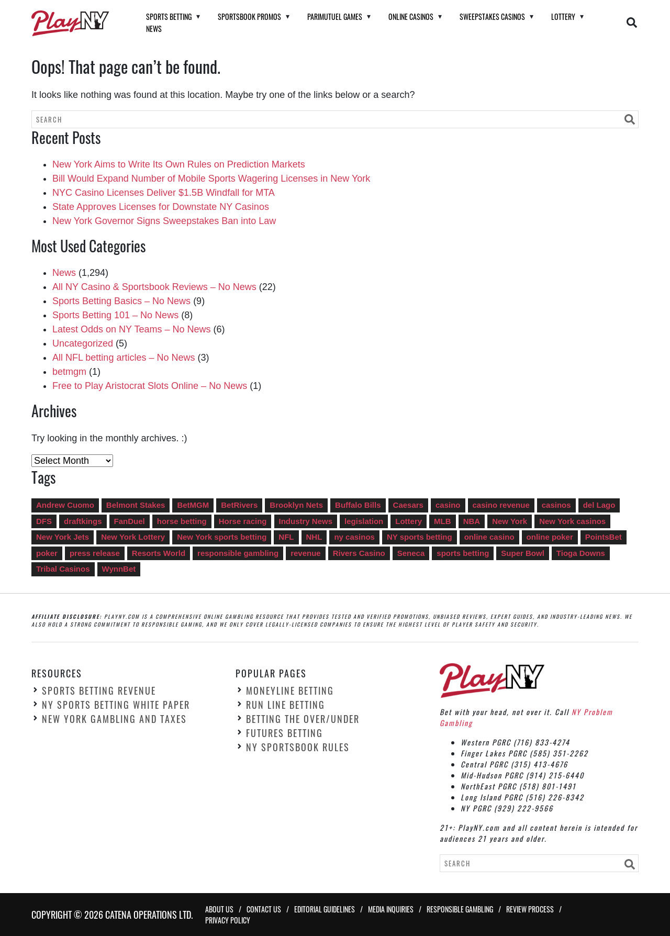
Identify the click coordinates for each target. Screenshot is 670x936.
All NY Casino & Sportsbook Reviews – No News (154, 287)
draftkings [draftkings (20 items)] (83, 521)
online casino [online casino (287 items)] (489, 536)
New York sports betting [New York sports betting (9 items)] (221, 536)
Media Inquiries (391, 909)
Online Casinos (410, 16)
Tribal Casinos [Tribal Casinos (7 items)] (63, 568)
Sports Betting (169, 16)
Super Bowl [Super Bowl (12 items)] (522, 553)
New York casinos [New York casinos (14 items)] (572, 521)
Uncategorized (82, 343)
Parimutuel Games (334, 16)
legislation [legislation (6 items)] (363, 521)
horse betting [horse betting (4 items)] (182, 521)
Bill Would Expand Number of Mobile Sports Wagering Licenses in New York (211, 178)
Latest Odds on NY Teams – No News (131, 329)
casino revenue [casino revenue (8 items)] (501, 504)
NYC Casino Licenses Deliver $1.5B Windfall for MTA (163, 192)
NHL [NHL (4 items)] (314, 536)
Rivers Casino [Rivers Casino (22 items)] (359, 553)
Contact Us (264, 909)
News (154, 28)
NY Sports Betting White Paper (116, 704)
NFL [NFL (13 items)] (286, 536)
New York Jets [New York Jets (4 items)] (62, 536)
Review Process (530, 909)
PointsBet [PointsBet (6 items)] (603, 536)
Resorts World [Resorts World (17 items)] (158, 553)
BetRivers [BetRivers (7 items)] (239, 504)
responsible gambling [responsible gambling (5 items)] (237, 553)
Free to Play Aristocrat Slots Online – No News (149, 386)
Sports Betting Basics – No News (121, 301)
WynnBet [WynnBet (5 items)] (119, 568)
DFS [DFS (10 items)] (44, 521)
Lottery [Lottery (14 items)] (408, 521)
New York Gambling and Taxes (114, 719)
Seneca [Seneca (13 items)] (411, 553)
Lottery (563, 16)
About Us (219, 909)
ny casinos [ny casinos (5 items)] (354, 536)
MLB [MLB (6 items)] (442, 521)
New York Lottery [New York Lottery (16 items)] (133, 536)
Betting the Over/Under (303, 719)
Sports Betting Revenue (99, 690)
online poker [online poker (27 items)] (550, 536)
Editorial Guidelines (324, 909)
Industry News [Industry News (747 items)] (306, 521)
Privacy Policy (227, 920)
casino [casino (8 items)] (448, 504)
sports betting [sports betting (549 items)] (463, 553)
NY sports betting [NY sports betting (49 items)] (419, 536)
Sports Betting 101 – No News (115, 315)
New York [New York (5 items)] (509, 521)
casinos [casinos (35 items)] (556, 504)
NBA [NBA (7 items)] (472, 521)
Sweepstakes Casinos (492, 16)
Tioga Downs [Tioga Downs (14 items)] (580, 553)
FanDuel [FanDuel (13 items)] (129, 521)
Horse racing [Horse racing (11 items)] (243, 521)
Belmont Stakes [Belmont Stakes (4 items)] (135, 504)
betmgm (69, 371)
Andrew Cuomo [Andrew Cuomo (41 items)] (65, 504)
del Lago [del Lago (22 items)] (599, 504)
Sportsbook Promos (249, 16)
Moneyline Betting (290, 690)
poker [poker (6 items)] (47, 553)
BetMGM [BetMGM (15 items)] (193, 504)
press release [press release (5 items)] (95, 553)
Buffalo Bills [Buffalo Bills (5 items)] (358, 504)
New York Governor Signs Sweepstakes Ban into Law (164, 221)
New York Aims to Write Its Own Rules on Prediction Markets (178, 164)
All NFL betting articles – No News (123, 357)
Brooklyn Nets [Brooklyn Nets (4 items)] (296, 504)
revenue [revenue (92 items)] (306, 553)
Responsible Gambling (460, 909)
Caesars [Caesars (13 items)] (408, 504)
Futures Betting (284, 733)
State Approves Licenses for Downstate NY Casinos (160, 207)
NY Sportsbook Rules (298, 747)
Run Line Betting (285, 704)
